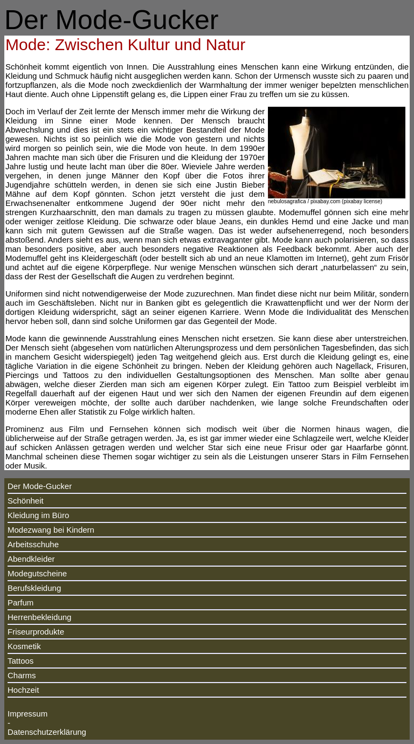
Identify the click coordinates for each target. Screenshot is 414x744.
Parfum (20, 602)
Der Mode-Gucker (40, 486)
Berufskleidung (34, 588)
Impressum (27, 713)
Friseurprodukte (36, 631)
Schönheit (26, 500)
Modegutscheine (37, 573)
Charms (22, 675)
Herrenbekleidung (39, 617)
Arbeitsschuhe (33, 544)
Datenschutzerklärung (47, 731)
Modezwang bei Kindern (51, 529)
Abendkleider (31, 558)
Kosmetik (24, 646)
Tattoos (20, 660)
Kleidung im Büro (38, 515)
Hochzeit (23, 689)
